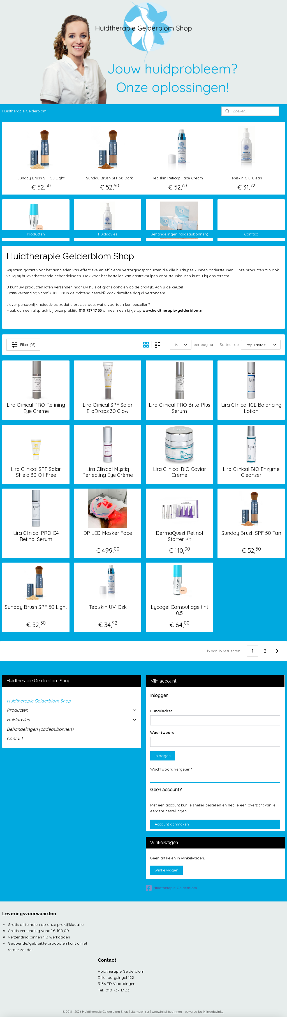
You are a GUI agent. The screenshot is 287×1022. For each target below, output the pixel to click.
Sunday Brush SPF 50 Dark (109, 178)
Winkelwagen (166, 870)
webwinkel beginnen (167, 1012)
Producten (72, 710)
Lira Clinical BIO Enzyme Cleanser (251, 472)
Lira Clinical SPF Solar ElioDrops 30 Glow (108, 408)
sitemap (137, 1012)
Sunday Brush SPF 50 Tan (251, 533)
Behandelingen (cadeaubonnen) (40, 729)
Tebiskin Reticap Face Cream (178, 178)
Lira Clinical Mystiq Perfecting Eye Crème (107, 472)
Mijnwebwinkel (213, 1012)
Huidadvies (72, 719)
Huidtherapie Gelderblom (24, 111)
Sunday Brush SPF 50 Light (40, 178)
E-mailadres (161, 711)
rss (147, 1012)
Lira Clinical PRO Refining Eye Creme (36, 408)
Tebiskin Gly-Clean (246, 178)
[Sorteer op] (260, 344)
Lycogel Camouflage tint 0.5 (179, 610)
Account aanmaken (172, 824)
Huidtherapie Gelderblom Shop (39, 701)
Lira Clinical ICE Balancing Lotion (251, 408)
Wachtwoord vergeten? (171, 769)
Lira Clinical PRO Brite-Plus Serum (179, 408)
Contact (15, 738)
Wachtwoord (162, 732)
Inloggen (163, 755)
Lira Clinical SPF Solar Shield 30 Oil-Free (36, 472)
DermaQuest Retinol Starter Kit (179, 536)
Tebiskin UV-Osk (108, 607)
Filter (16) (23, 344)
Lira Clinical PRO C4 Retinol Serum (36, 536)
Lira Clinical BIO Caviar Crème (179, 472)
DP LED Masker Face (107, 533)
